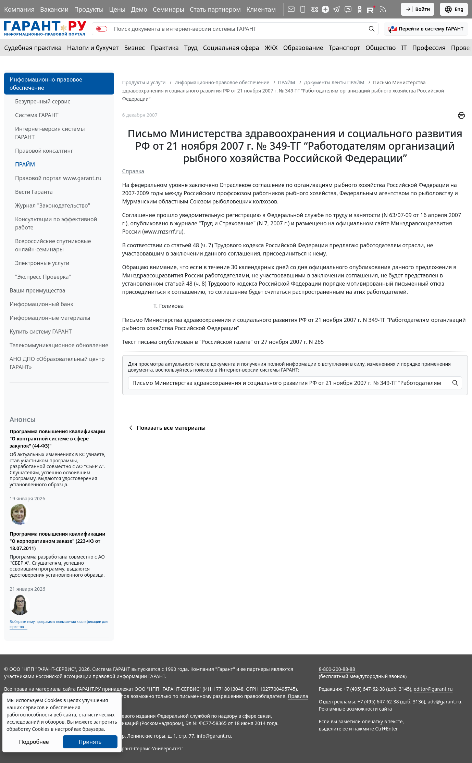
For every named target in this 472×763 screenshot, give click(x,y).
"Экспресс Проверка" (43, 276)
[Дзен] (325, 9)
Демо (139, 9)
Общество (380, 47)
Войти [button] (417, 9)
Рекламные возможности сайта (355, 708)
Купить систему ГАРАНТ (41, 331)
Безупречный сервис (42, 101)
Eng (453, 9)
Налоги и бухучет (93, 47)
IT (404, 47)
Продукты (88, 9)
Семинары (168, 9)
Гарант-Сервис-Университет (149, 748)
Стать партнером (215, 9)
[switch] (101, 29)
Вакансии (54, 9)
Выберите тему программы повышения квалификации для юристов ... (59, 624)
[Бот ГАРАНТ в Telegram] (348, 9)
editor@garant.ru (433, 689)
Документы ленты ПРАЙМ (334, 82)
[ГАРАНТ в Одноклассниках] (360, 9)
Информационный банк (41, 304)
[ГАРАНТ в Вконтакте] (314, 9)
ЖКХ (271, 47)
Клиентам (261, 9)
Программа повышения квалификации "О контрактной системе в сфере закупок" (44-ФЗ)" (57, 438)
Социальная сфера (231, 47)
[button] (426, 28)
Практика (164, 47)
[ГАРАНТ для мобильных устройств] (303, 9)
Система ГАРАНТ (37, 115)
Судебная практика (33, 47)
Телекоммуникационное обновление (59, 345)
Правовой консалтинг (44, 150)
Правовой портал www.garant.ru (58, 178)
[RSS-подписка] (383, 9)
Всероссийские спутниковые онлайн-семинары (53, 245)
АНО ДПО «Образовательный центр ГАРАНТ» (57, 363)
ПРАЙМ (25, 164)
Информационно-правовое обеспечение (46, 83)
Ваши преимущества (37, 290)
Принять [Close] (90, 742)
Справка (133, 171)
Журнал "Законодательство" (52, 205)
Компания (19, 9)
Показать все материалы (166, 428)
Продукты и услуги (144, 82)
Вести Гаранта (34, 192)
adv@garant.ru (444, 701)
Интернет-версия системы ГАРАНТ (50, 133)
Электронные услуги (42, 263)
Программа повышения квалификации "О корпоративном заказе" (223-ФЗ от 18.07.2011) (57, 540)
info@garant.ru (214, 736)
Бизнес (134, 47)
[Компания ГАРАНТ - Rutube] (371, 9)
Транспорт (344, 47)
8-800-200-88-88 (337, 669)
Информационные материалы (50, 318)
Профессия (429, 47)
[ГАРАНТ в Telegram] (336, 9)
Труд (191, 47)
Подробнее (34, 742)
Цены (117, 9)
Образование (303, 47)
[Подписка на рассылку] (291, 9)
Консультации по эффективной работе (56, 223)
